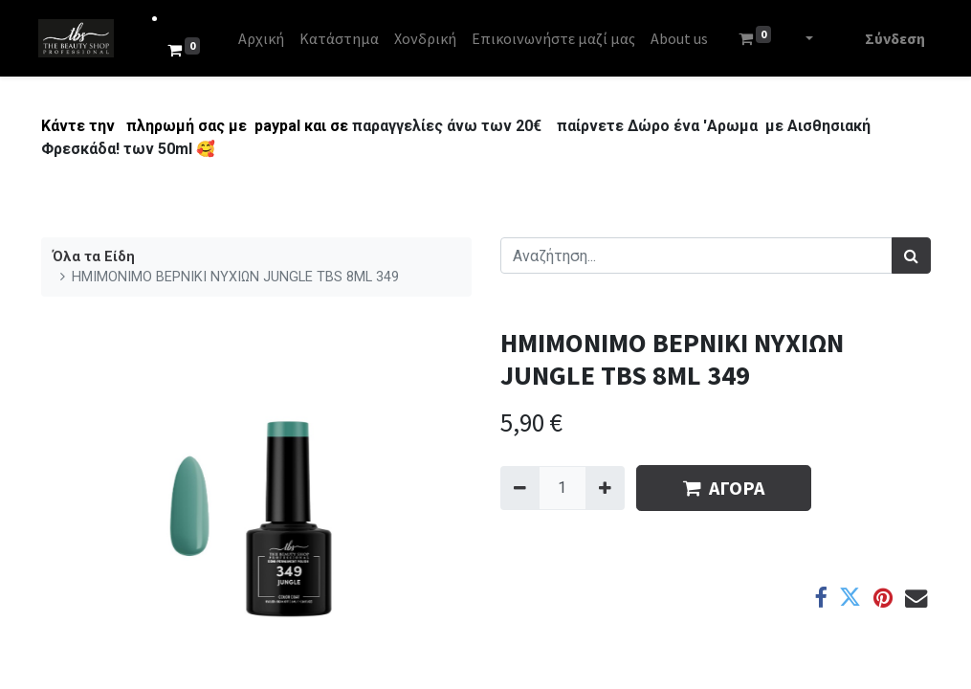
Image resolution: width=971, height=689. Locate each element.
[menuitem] (263, 38)
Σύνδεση (893, 38)
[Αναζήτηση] (911, 255)
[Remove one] (520, 488)
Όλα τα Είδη (94, 257)
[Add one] (605, 488)
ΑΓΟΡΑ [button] (723, 488)
